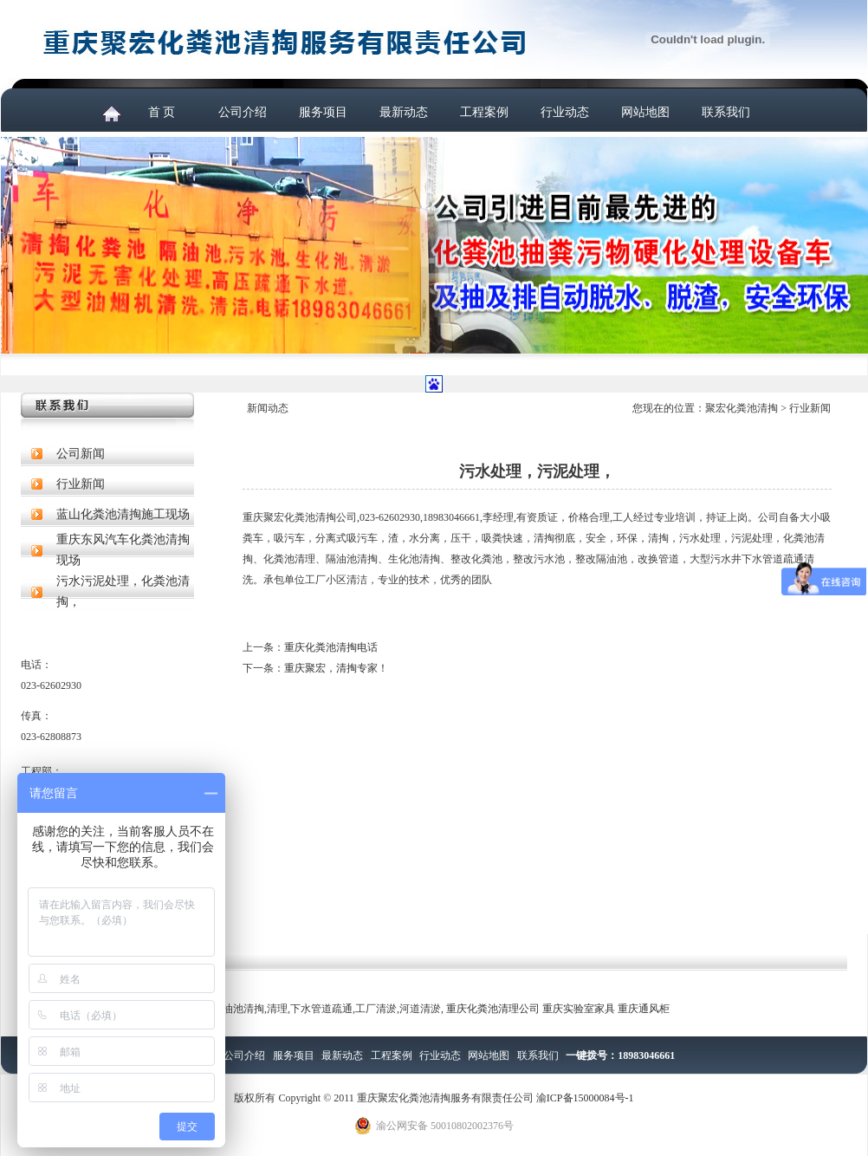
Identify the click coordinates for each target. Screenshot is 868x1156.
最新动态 (403, 112)
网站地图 (645, 112)
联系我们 (726, 112)
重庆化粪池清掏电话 (331, 647)
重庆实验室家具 (578, 1009)
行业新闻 (80, 483)
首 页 (162, 112)
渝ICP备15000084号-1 (585, 1098)
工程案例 (484, 112)
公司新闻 (80, 453)
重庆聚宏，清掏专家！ (336, 668)
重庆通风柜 (644, 1009)
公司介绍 (242, 112)
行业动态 (565, 112)
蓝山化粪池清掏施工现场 (123, 514)
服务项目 (323, 112)
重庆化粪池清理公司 (493, 1009)
